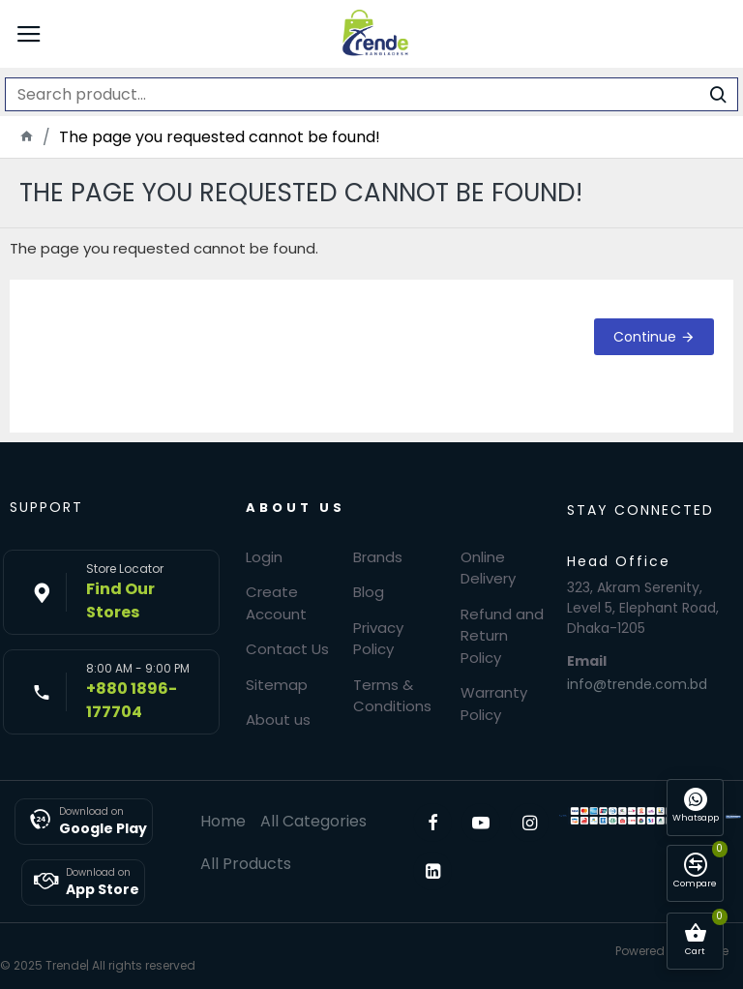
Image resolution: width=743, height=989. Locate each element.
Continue (644, 336)
